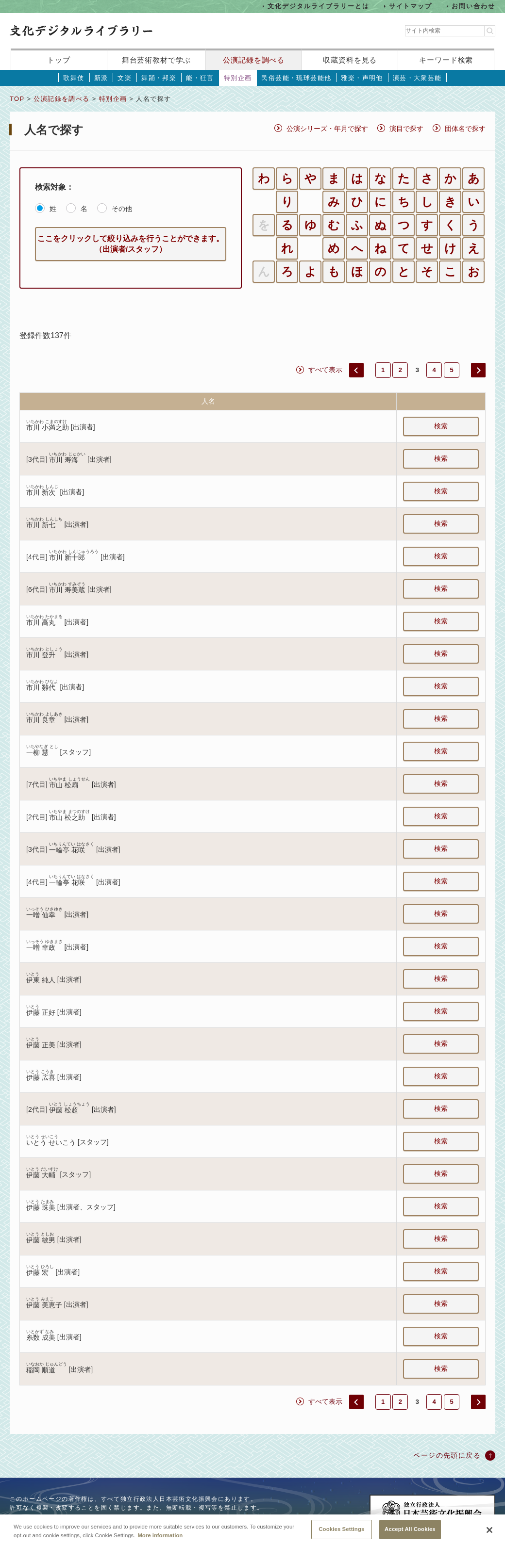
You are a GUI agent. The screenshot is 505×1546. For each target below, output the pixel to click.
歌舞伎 (73, 77)
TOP (17, 98)
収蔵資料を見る (350, 60)
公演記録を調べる (254, 60)
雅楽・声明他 (362, 77)
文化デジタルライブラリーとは (318, 6)
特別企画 (238, 77)
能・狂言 (200, 77)
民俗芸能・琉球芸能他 (296, 77)
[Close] (489, 1535)
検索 (441, 426)
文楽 (125, 77)
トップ (58, 60)
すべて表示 (325, 370)
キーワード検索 (446, 60)
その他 (122, 208)
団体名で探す (465, 128)
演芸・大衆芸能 (417, 77)
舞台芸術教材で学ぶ (156, 60)
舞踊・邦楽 (158, 77)
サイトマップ (411, 6)
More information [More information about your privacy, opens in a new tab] (160, 1540)
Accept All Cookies (410, 1534)
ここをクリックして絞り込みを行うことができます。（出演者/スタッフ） (130, 243)
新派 (101, 77)
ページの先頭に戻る (447, 1455)
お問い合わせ (473, 6)
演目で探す (406, 128)
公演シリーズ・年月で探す (327, 128)
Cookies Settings (341, 1534)
